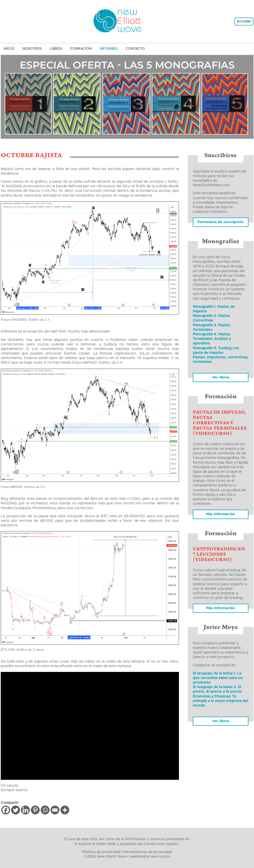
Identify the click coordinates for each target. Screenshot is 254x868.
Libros (56, 49)
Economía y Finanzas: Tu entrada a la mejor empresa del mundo (220, 701)
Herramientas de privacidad (147, 852)
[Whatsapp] (45, 810)
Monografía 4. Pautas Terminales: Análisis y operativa (212, 339)
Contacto (135, 49)
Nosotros (32, 49)
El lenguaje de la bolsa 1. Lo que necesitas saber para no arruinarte (218, 678)
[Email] (55, 810)
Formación (80, 49)
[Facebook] (5, 810)
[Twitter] (15, 810)
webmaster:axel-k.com (150, 856)
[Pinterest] (35, 810)
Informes (109, 49)
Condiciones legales (160, 844)
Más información (220, 608)
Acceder (244, 21)
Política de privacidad (101, 852)
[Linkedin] (25, 810)
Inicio (9, 49)
